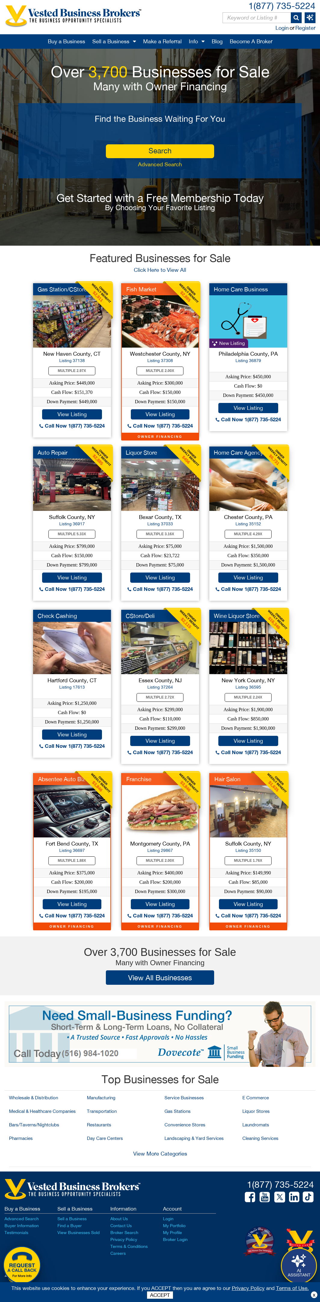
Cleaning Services (260, 1138)
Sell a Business (110, 41)
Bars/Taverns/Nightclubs (34, 1124)
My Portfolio (174, 1225)
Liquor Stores (256, 1111)
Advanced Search (160, 164)
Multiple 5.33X (72, 534)
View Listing (72, 414)
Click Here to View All (160, 270)
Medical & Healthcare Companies (42, 1111)
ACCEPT (160, 1295)
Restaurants (99, 1124)
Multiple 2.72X (160, 697)
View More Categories (160, 1153)
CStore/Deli (140, 616)
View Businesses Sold (78, 1232)
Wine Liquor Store (237, 616)
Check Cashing (57, 616)
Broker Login (175, 1239)
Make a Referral (162, 41)
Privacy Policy (123, 1239)
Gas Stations (178, 1111)
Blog (217, 41)
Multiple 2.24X (248, 697)
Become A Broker (251, 41)
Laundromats (255, 1124)
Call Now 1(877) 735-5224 (72, 425)
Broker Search (124, 1232)
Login (282, 28)
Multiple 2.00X (160, 371)
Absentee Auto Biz (61, 779)
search (160, 150)
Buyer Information (22, 1225)
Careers (118, 1253)
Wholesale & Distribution (33, 1097)
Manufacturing (101, 1097)
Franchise (138, 779)
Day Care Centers (105, 1138)
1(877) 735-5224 (281, 5)
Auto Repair (52, 452)
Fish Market (141, 289)
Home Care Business (241, 289)
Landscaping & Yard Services (194, 1138)
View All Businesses (160, 977)
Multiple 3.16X (160, 534)
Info (193, 41)
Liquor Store (141, 452)
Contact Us (121, 1225)
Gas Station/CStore (62, 289)
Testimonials (16, 1232)
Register (305, 28)
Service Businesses (184, 1097)
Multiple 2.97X (72, 371)
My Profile (172, 1232)
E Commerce (255, 1097)
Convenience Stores (185, 1124)
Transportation (102, 1111)
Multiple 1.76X (248, 860)
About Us (119, 1218)
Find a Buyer (69, 1225)
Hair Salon (227, 779)
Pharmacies (21, 1138)
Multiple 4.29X (248, 534)
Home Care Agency (238, 452)
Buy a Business (66, 41)
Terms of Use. (292, 1288)
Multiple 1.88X (72, 860)
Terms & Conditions (129, 1246)
